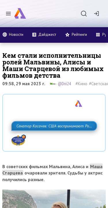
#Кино (81, 83)
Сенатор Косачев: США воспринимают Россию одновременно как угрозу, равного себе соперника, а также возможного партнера (52, 138)
